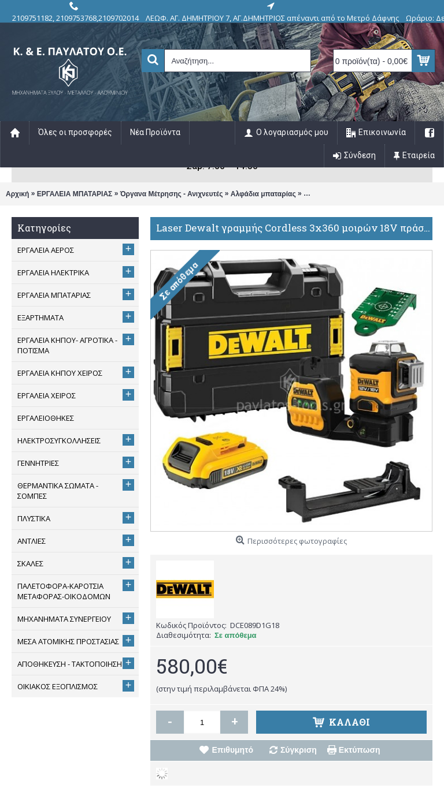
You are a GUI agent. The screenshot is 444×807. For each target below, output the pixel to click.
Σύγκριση (298, 749)
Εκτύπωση (359, 749)
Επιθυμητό (232, 749)
